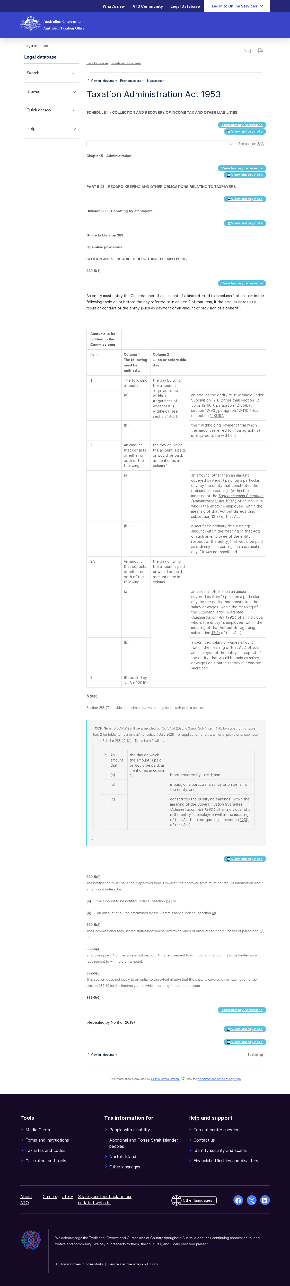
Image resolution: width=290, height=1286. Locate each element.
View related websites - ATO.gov (133, 1264)
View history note (245, 131)
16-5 (171, 416)
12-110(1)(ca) (248, 410)
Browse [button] (53, 92)
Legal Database (185, 6)
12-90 (210, 410)
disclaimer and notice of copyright (219, 1079)
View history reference (242, 125)
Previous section (131, 81)
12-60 (206, 405)
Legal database (40, 57)
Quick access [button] (53, 111)
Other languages (197, 1200)
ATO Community (148, 6)
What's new (114, 6)
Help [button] (53, 129)
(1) (168, 901)
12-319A (217, 415)
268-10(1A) (123, 741)
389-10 (104, 986)
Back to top (255, 1054)
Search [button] (53, 73)
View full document (104, 81)
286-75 (104, 708)
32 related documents (126, 63)
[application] (51, 100)
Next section (155, 81)
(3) (214, 913)
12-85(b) (242, 405)
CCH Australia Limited (167, 1079)
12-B (215, 400)
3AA (260, 144)
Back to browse (97, 63)
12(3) (215, 516)
